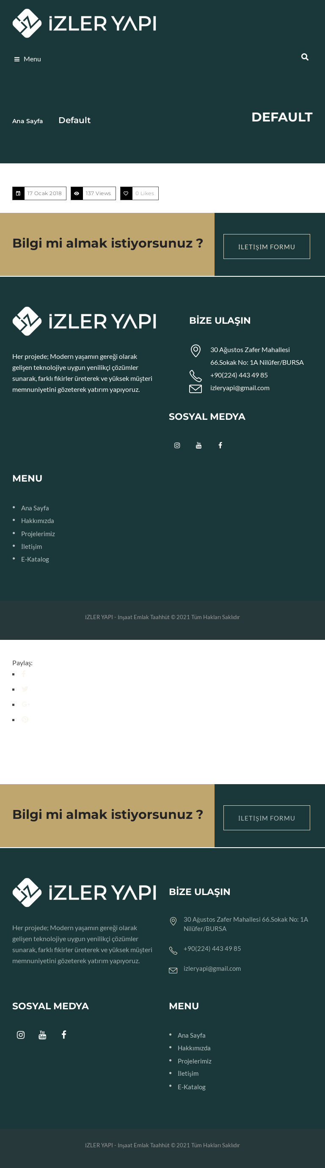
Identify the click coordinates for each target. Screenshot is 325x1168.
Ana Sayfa (27, 121)
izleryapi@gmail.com (240, 387)
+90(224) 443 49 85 (239, 375)
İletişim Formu (266, 247)
